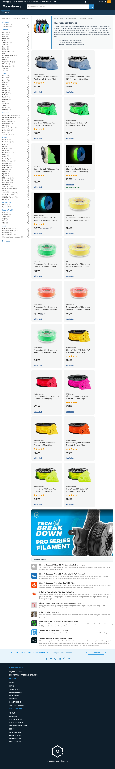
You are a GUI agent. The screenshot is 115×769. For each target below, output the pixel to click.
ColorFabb (7, 148)
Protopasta (7, 180)
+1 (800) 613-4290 (50, 2)
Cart (105, 1)
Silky (5, 132)
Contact (13, 716)
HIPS (5, 60)
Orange (6, 93)
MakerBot (7, 165)
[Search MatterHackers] (91, 6)
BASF (5, 144)
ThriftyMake (8, 195)
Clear (5, 82)
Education (14, 696)
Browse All (6, 241)
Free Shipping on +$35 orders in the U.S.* (16, 2)
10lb (5, 223)
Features (5, 113)
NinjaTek (6, 170)
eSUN (5, 151)
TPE (5, 70)
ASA (5, 45)
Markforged (7, 167)
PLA (6, 32)
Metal (5, 49)
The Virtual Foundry (10, 193)
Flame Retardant (8, 122)
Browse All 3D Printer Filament (15, 18)
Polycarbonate (8, 62)
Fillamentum (8, 153)
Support (13, 699)
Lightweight (7, 130)
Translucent (8, 134)
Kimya (6, 157)
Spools (7, 207)
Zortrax (6, 199)
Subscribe (96, 653)
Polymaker (7, 182)
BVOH (5, 58)
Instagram (55, 659)
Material (5, 30)
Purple (6, 97)
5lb (5, 221)
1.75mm (7, 25)
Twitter (51, 659)
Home (56, 18)
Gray (5, 86)
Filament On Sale (9, 235)
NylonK (5, 174)
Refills (6, 205)
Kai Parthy (6, 159)
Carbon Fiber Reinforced (11, 115)
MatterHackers (9, 161)
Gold (5, 84)
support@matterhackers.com (23, 675)
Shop (11, 683)
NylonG (6, 172)
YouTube (69, 659)
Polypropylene (8, 66)
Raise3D (6, 184)
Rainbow (6, 99)
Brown (6, 80)
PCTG (5, 41)
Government (15, 702)
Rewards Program (18, 726)
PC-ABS (6, 64)
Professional (15, 692)
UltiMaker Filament (10, 197)
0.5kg (6, 212)
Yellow (6, 110)
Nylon (5, 47)
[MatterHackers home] (57, 751)
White (6, 108)
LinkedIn (60, 659)
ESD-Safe (7, 119)
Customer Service (37, 2)
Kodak (5, 155)
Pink (5, 95)
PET (5, 36)
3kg (5, 219)
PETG (6, 39)
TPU (5, 68)
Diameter (6, 22)
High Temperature (9, 128)
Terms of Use (15, 739)
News (11, 686)
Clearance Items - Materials (12, 237)
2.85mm (7, 27)
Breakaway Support (9, 55)
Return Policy (15, 732)
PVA (5, 53)
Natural (6, 91)
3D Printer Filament (71, 18)
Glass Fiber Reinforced (11, 117)
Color (4, 73)
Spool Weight (7, 210)
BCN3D (5, 146)
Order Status (15, 719)
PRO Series (8, 178)
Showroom (14, 689)
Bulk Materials (9, 229)
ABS (5, 34)
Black (6, 76)
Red (5, 101)
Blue (5, 78)
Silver (5, 103)
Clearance (7, 233)
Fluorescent (7, 124)
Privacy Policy (16, 735)
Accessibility (15, 742)
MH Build (7, 163)
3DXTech (7, 140)
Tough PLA (7, 43)
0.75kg (6, 215)
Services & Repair (17, 705)
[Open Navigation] (5, 12)
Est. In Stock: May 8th (73, 187)
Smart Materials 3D (9, 189)
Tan (5, 105)
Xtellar (5, 191)
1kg (6, 217)
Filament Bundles (10, 231)
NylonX (5, 176)
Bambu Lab (8, 142)
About (12, 713)
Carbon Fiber (8, 51)
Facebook (46, 659)
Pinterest (64, 659)
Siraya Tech (7, 186)
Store (61, 18)
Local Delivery (16, 723)
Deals (4, 226)
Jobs (11, 729)
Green (6, 89)
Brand (4, 137)
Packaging (6, 202)
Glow (5, 126)
